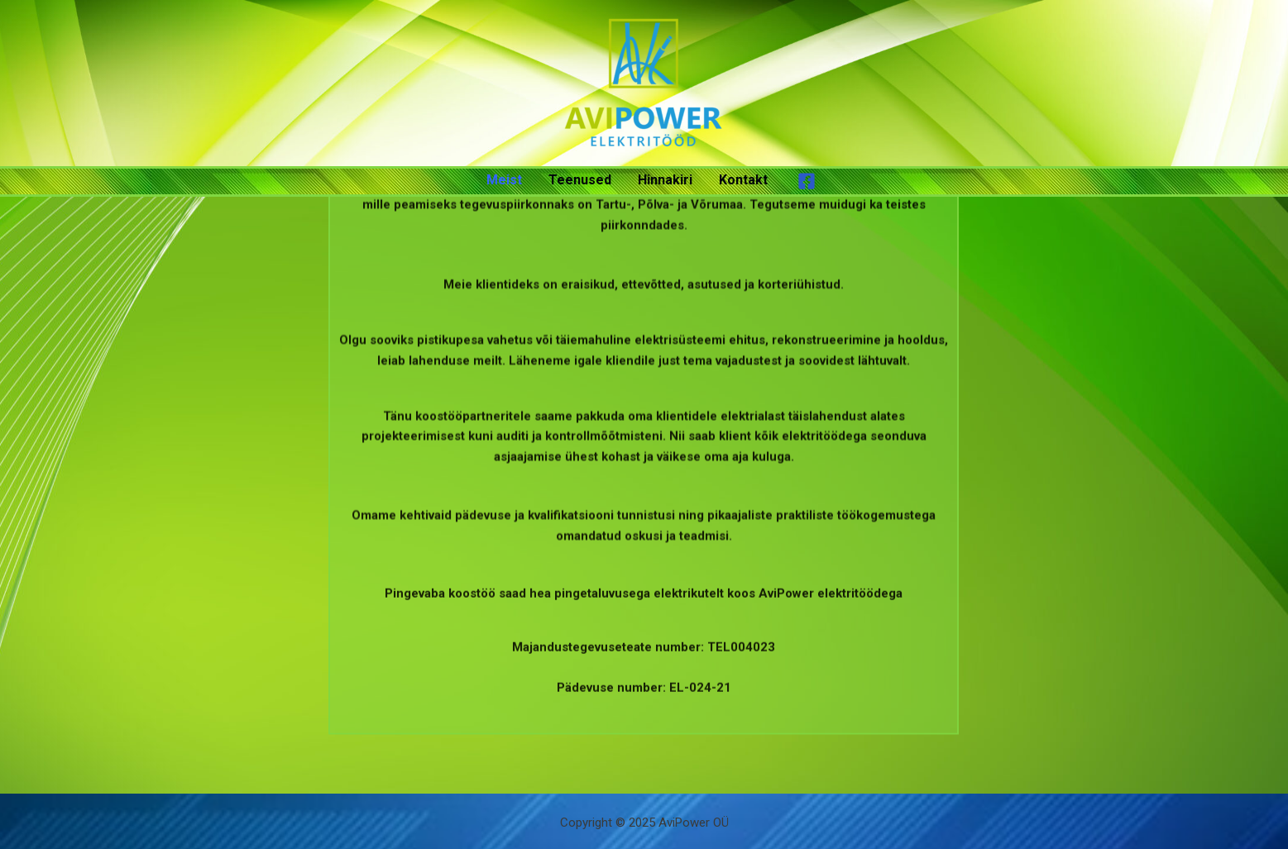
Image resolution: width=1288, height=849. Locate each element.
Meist (504, 180)
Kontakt (743, 180)
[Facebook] (806, 181)
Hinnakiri (665, 180)
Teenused (579, 180)
